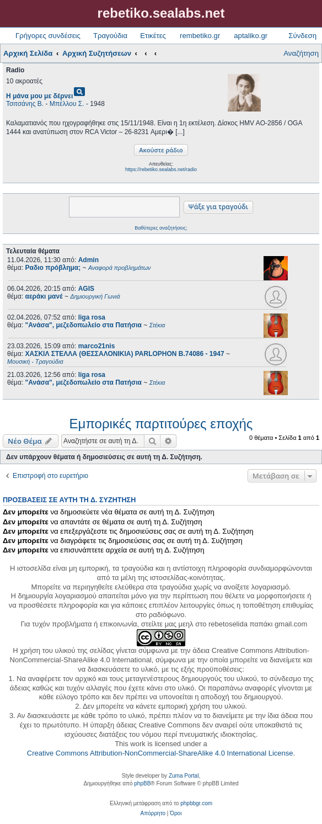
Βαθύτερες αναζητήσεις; (161, 228)
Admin (88, 260)
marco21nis (96, 346)
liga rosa (91, 317)
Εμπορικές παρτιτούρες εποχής (161, 423)
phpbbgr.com (196, 803)
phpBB (142, 783)
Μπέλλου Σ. (67, 104)
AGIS (86, 289)
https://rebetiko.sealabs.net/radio (161, 169)
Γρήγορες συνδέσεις (47, 35)
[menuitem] (153, 813)
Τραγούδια (110, 35)
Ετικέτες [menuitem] (153, 35)
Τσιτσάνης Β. (25, 104)
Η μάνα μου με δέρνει (39, 96)
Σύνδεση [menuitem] (302, 35)
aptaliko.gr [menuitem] (250, 35)
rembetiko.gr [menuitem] (200, 35)
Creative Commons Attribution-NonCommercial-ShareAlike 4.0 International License (160, 753)
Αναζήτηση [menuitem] (301, 53)
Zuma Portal (183, 776)
